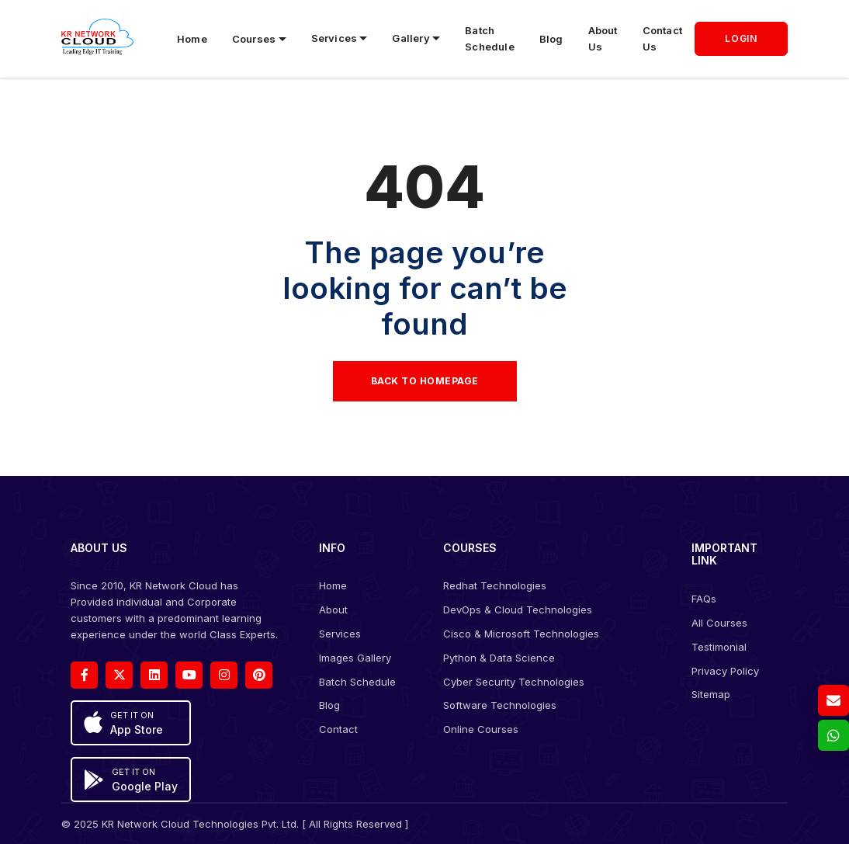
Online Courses (480, 729)
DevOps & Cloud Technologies (517, 609)
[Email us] (833, 700)
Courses (253, 39)
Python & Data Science (499, 657)
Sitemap (710, 694)
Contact (338, 729)
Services (340, 633)
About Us (603, 38)
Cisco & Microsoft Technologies (521, 633)
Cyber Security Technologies (513, 682)
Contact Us (662, 38)
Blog (551, 39)
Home (192, 39)
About (333, 609)
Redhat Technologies (494, 585)
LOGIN (741, 38)
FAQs (703, 598)
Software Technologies (499, 705)
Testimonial (719, 647)
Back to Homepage (425, 381)
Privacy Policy (725, 671)
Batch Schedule (490, 38)
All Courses (719, 623)
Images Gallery (355, 657)
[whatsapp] (833, 735)
